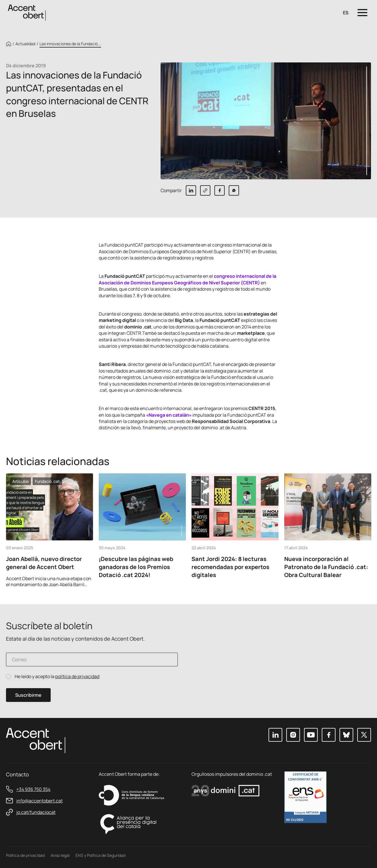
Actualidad (25, 44)
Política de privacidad (25, 855)
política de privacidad (77, 676)
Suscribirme (28, 695)
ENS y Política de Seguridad (100, 855)
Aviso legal (60, 855)
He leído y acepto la (57, 677)
